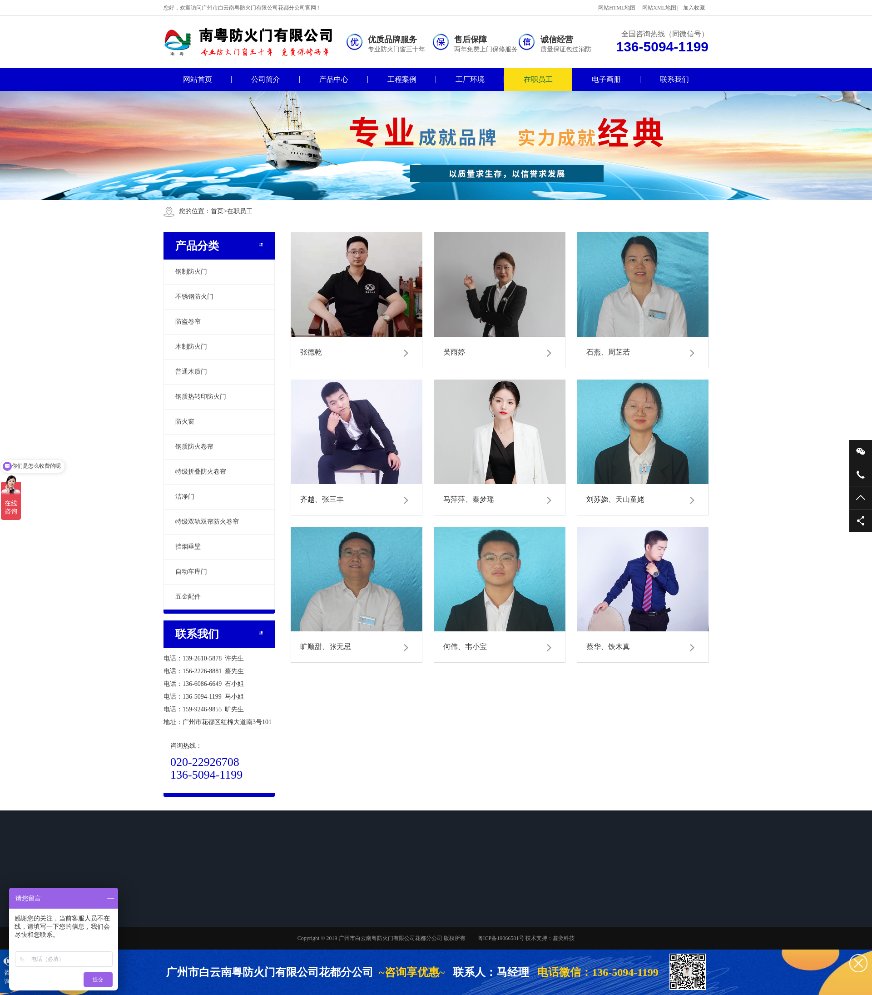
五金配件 (188, 596)
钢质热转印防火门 (200, 396)
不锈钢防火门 (194, 296)
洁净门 (184, 496)
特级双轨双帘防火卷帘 (207, 521)
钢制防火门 (191, 271)
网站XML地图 (659, 8)
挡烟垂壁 (188, 546)
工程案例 (401, 79)
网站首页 (197, 79)
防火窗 (184, 421)
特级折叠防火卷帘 (200, 471)
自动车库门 (191, 571)
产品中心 (333, 79)
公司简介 (265, 79)
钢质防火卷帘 (194, 446)
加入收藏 (694, 8)
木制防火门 (191, 346)
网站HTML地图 (616, 8)
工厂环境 (470, 79)
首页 (219, 211)
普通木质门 (191, 371)
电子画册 (606, 79)
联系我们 (674, 79)
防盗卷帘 (188, 321)
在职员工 (538, 79)
